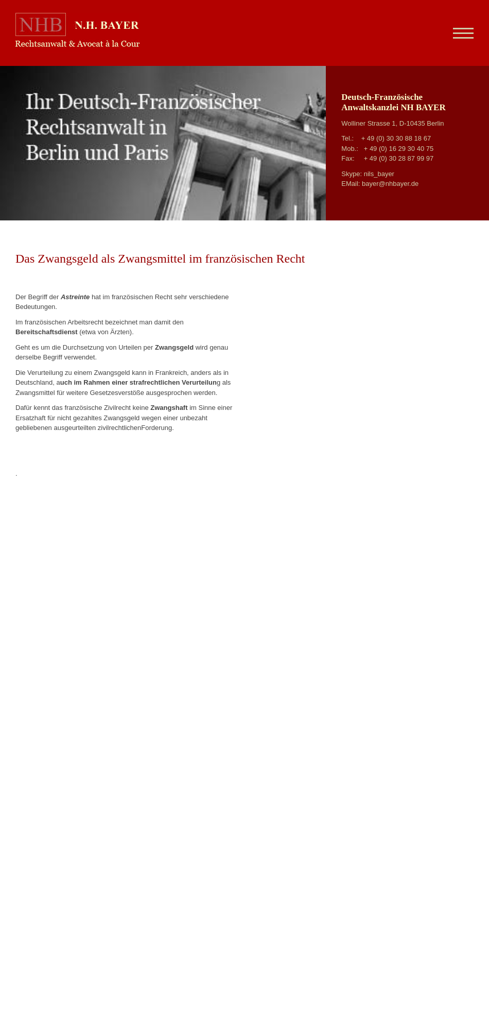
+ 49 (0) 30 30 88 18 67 (396, 138)
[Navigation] (459, 33)
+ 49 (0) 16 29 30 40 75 (399, 148)
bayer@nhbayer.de (390, 183)
